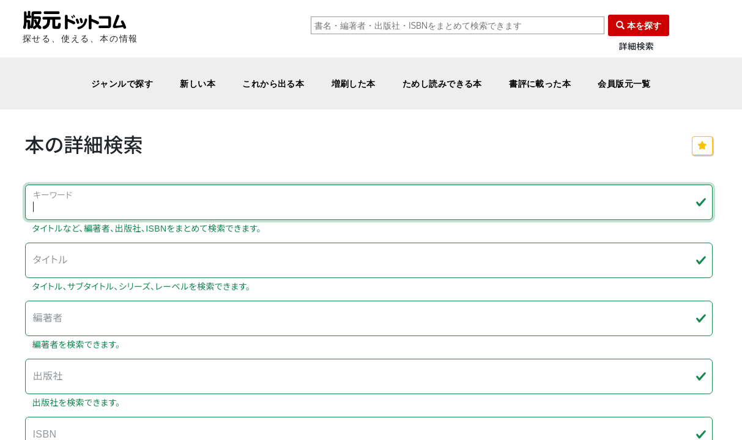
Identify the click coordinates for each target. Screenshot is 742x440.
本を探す (638, 25)
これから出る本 (273, 83)
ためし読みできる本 (442, 83)
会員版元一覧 (624, 83)
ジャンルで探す (122, 83)
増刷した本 (354, 83)
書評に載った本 (540, 83)
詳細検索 (637, 46)
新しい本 (197, 83)
